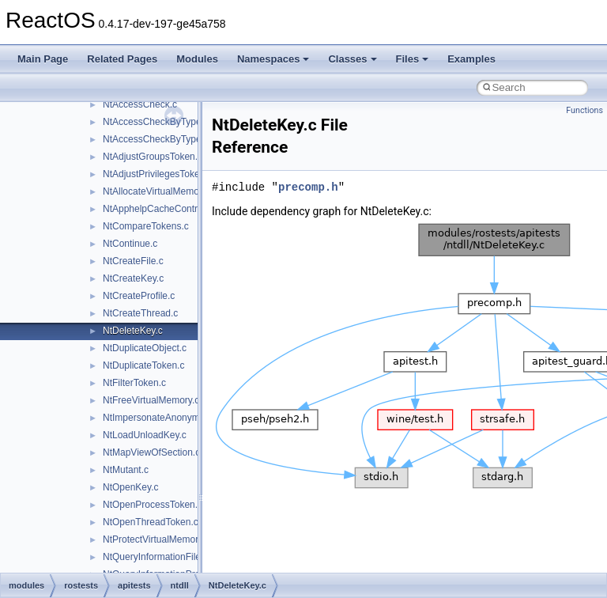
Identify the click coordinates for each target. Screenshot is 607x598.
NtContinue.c (130, 243)
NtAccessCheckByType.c (156, 121)
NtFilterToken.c (134, 382)
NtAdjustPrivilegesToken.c (158, 174)
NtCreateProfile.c (139, 295)
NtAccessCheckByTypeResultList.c (177, 139)
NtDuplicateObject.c (145, 348)
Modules (197, 59)
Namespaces (273, 59)
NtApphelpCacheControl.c (158, 208)
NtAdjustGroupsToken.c (152, 156)
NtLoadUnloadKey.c (145, 435)
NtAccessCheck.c (140, 104)
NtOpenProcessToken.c (152, 504)
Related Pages (122, 59)
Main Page (42, 59)
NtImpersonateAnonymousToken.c (175, 417)
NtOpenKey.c (130, 487)
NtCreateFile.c (133, 261)
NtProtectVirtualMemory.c (156, 539)
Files (412, 59)
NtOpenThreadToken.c (150, 522)
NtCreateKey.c (133, 278)
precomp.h (308, 187)
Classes (352, 59)
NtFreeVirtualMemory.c (151, 400)
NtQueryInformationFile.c (155, 556)
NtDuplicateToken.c (143, 365)
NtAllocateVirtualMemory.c (158, 191)
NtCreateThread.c (140, 313)
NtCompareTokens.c (146, 226)
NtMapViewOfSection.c (151, 452)
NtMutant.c (126, 469)
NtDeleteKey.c (133, 330)
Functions (584, 110)
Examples (471, 59)
